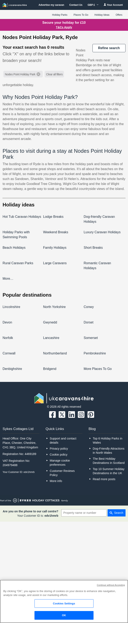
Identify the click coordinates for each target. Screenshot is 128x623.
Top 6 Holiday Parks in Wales (107, 440)
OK (64, 615)
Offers (119, 14)
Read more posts (104, 479)
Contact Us (75, 5)
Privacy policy (59, 448)
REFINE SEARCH (109, 48)
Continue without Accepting (111, 585)
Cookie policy (59, 454)
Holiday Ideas (101, 14)
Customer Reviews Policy (62, 473)
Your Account (113, 4)
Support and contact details (63, 440)
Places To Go (80, 14)
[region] (64, 601)
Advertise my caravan (51, 5)
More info (56, 481)
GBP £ (93, 5)
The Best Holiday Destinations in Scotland (108, 460)
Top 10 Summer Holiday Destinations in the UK (108, 471)
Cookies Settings (64, 603)
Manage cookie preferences (60, 462)
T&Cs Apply (64, 27)
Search (118, 512)
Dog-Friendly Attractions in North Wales (108, 450)
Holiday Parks (59, 14)
